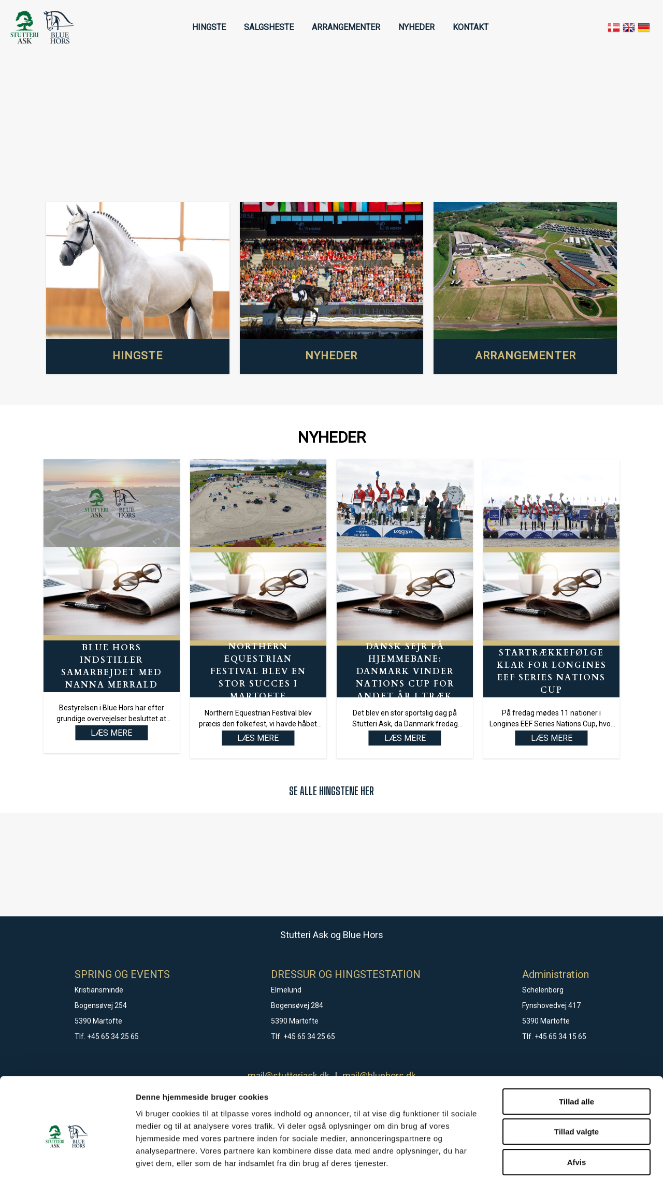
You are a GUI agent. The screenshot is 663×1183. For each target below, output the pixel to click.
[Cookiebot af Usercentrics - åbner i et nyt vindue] (67, 1163)
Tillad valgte (576, 1087)
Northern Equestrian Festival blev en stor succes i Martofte (258, 671)
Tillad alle (576, 1056)
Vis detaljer (538, 1162)
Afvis (576, 1117)
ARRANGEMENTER (346, 27)
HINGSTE (209, 27)
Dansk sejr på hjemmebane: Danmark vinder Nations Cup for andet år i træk (405, 671)
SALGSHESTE (269, 27)
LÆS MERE (258, 738)
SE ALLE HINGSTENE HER (331, 790)
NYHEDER (416, 27)
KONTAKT (470, 27)
